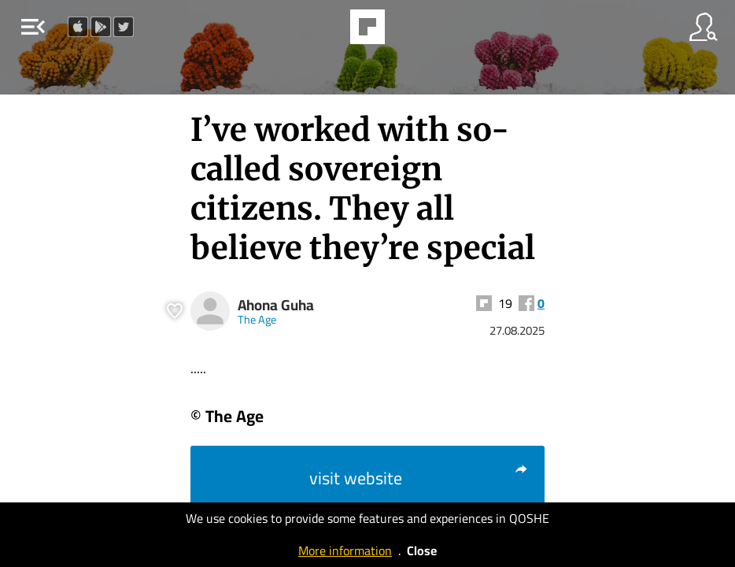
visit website (419, 478)
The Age (257, 319)
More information (345, 550)
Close (422, 550)
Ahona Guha (276, 305)
